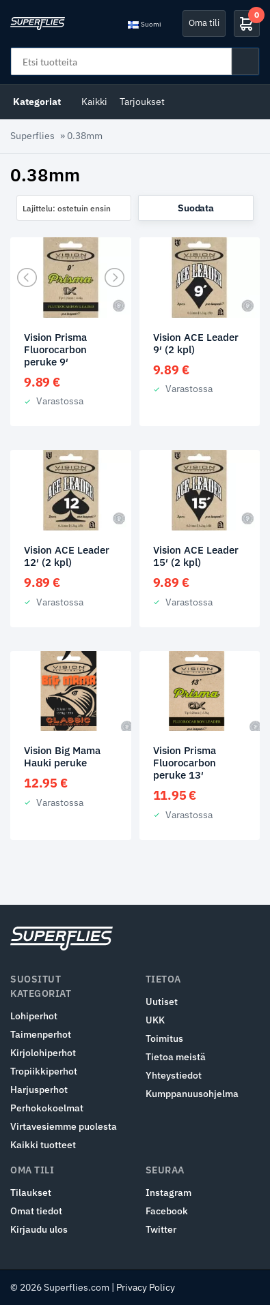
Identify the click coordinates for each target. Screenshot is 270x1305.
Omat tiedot (36, 1211)
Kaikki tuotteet (43, 1145)
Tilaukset (30, 1192)
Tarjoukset (142, 101)
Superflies (32, 136)
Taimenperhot (40, 1034)
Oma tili (204, 23)
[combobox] (73, 208)
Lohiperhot (33, 1016)
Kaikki (94, 101)
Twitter (161, 1229)
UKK (155, 1020)
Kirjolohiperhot (43, 1053)
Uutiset (162, 1001)
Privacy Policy (145, 1287)
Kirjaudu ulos (39, 1229)
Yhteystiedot (174, 1075)
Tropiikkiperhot (43, 1071)
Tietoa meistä (176, 1057)
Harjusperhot (39, 1089)
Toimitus (164, 1038)
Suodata (195, 208)
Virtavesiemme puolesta (63, 1126)
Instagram (168, 1192)
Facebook (167, 1211)
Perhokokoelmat (46, 1108)
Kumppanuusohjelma (192, 1094)
